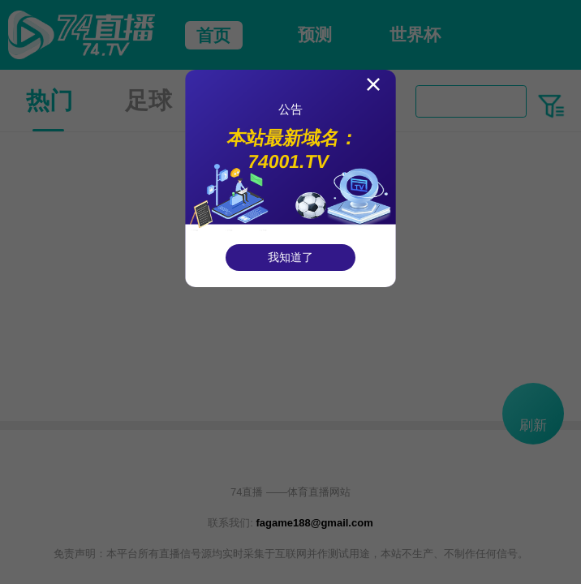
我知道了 (290, 257)
